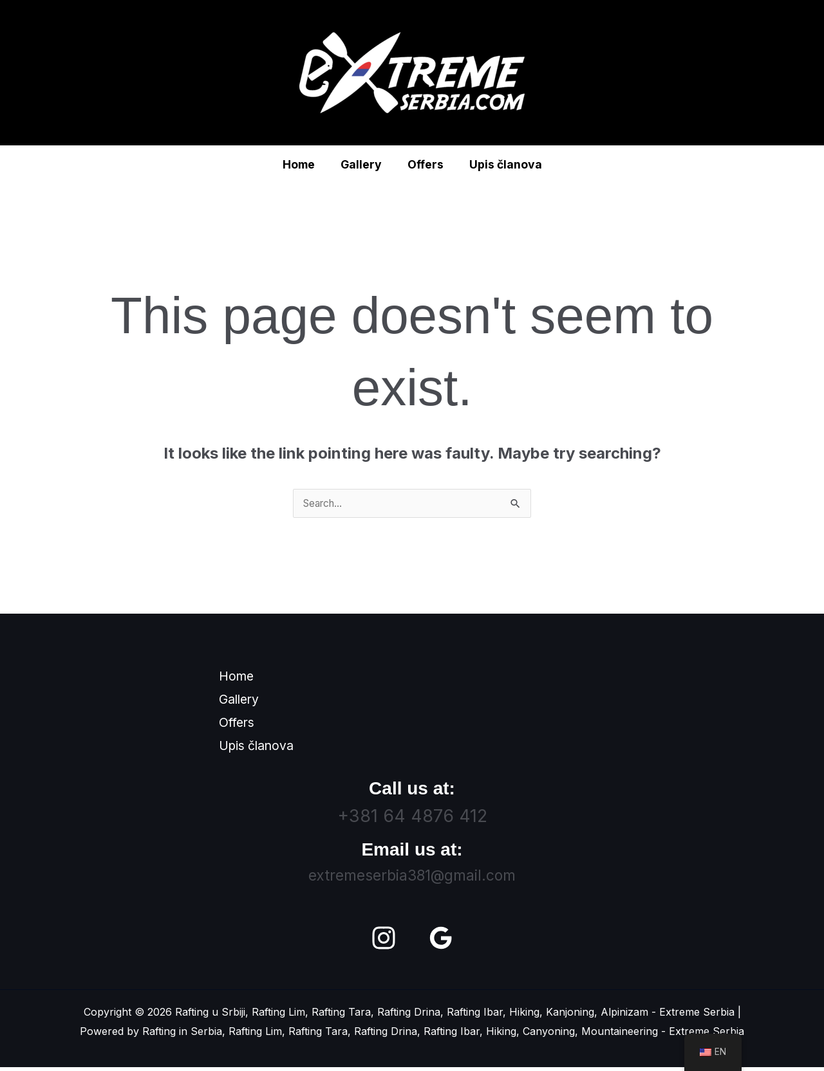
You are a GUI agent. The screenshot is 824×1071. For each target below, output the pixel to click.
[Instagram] (383, 941)
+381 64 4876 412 (412, 819)
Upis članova (500, 164)
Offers (424, 164)
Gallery (362, 164)
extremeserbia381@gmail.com (412, 879)
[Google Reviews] (441, 941)
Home (303, 164)
